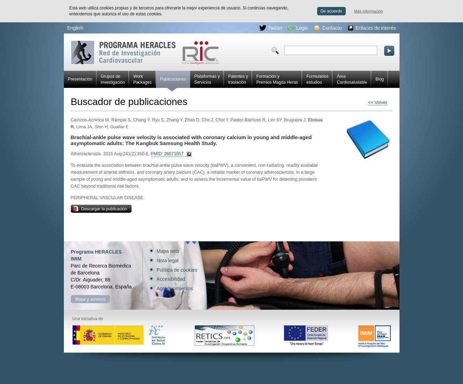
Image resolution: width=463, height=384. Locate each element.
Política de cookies (177, 270)
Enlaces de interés (371, 27)
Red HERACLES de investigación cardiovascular (145, 52)
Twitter (270, 28)
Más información (368, 11)
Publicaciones (173, 82)
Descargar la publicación (100, 208)
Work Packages (142, 79)
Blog (379, 79)
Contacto (328, 28)
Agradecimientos (175, 288)
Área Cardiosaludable (352, 79)
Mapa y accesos (90, 299)
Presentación (80, 79)
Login (297, 28)
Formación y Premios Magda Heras (277, 79)
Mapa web (168, 251)
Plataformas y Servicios (207, 79)
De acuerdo (331, 11)
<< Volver (377, 102)
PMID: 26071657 (167, 153)
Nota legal (168, 260)
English (75, 28)
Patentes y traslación (238, 79)
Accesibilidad (171, 279)
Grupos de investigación (113, 79)
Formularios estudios (317, 79)
